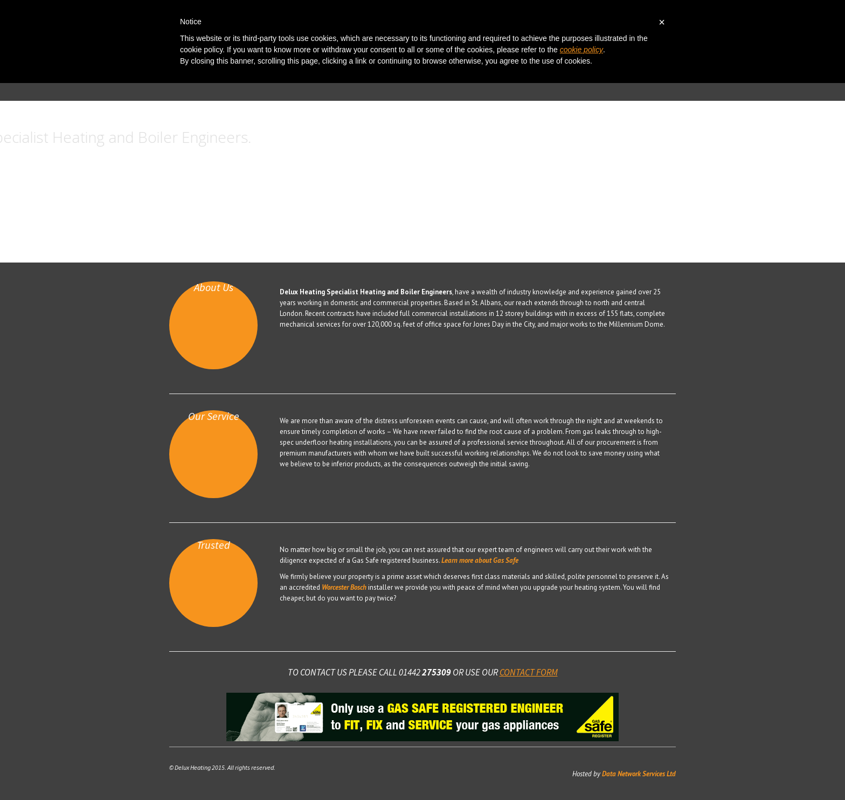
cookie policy (581, 49)
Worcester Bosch (344, 587)
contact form (529, 672)
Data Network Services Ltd (638, 773)
